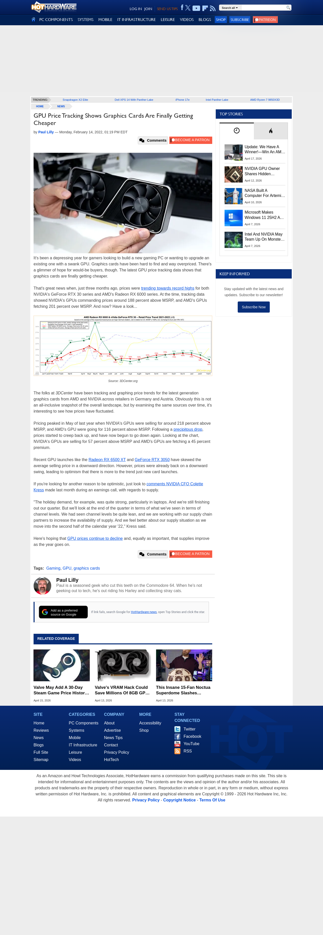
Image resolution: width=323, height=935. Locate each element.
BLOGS (205, 19)
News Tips (113, 738)
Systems (76, 730)
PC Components (83, 723)
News (61, 106)
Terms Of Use (212, 800)
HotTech (111, 759)
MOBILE (105, 19)
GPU (67, 568)
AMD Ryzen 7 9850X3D (265, 99)
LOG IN (136, 9)
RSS (187, 751)
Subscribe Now (253, 307)
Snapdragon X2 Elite (75, 99)
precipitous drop (188, 429)
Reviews (41, 730)
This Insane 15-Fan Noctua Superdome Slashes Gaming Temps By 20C (183, 690)
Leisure (75, 752)
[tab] (237, 130)
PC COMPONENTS (56, 19)
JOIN (148, 9)
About (109, 723)
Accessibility (150, 723)
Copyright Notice (179, 800)
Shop (221, 19)
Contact (111, 745)
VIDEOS (187, 19)
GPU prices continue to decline (95, 538)
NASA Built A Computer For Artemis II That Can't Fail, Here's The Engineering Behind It (264, 193)
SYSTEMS (85, 19)
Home (39, 723)
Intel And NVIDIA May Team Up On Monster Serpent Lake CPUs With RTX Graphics (264, 237)
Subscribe (240, 19)
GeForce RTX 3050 (152, 460)
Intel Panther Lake (217, 99)
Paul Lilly (67, 580)
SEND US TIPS (167, 9)
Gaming (53, 568)
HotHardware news (144, 612)
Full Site (41, 752)
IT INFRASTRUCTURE (136, 19)
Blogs (39, 745)
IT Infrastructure (83, 745)
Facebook (192, 736)
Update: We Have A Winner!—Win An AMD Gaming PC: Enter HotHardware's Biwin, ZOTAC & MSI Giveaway (264, 150)
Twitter (189, 729)
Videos (75, 759)
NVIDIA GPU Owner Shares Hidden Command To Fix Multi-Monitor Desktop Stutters (265, 171)
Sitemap (41, 759)
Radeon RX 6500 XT (107, 460)
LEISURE (168, 19)
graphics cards (87, 568)
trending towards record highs (167, 288)
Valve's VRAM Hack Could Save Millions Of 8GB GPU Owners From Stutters (122, 690)
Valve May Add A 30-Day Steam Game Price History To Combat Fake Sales (60, 690)
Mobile (75, 738)
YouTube (191, 744)
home (40, 106)
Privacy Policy (116, 752)
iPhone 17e (183, 99)
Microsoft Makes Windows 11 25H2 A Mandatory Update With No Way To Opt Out (262, 215)
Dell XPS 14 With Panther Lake (134, 99)
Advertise (112, 730)
